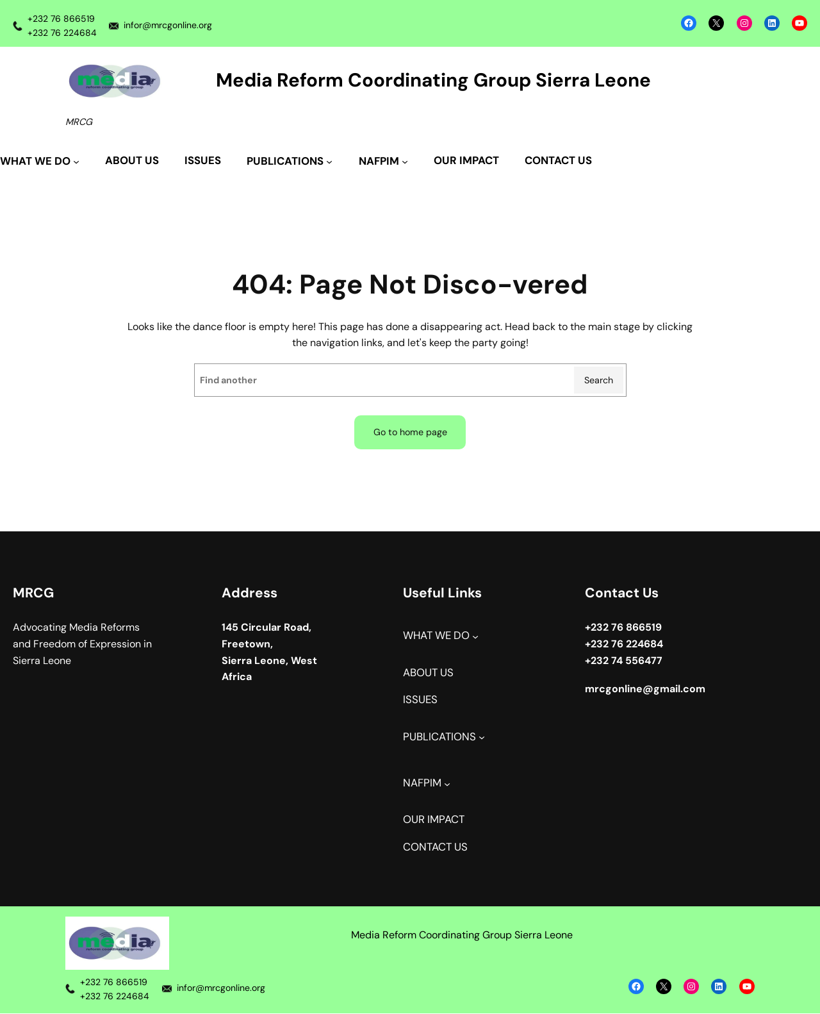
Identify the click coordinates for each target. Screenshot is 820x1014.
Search (598, 380)
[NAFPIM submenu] (383, 162)
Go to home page (410, 432)
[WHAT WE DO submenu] (39, 162)
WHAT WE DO (436, 636)
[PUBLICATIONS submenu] (289, 162)
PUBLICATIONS (439, 737)
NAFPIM (422, 783)
